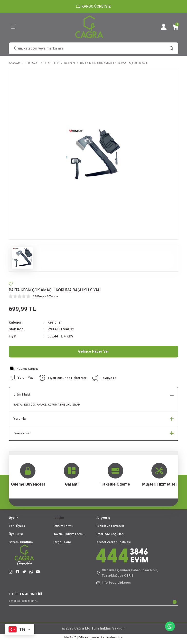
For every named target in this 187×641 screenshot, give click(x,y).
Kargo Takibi (62, 542)
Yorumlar (20, 418)
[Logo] (89, 26)
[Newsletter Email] (93, 602)
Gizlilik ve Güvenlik (110, 526)
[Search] (93, 48)
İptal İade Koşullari (109, 534)
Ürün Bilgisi (21, 394)
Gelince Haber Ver (93, 351)
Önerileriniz (22, 433)
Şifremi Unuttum (21, 542)
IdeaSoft (70, 637)
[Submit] (174, 602)
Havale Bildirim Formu (68, 534)
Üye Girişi (16, 534)
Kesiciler (54, 322)
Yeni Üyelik (17, 526)
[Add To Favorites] (11, 284)
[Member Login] (164, 27)
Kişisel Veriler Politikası (113, 542)
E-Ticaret (83, 637)
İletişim (58, 517)
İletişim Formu (63, 526)
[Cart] (175, 27)
